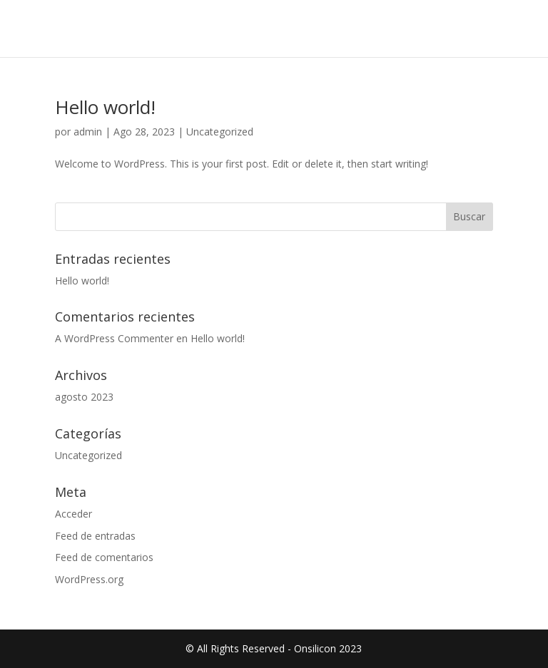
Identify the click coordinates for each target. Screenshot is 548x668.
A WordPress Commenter (114, 338)
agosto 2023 (84, 397)
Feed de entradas (95, 536)
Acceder (73, 513)
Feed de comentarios (104, 557)
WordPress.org (89, 579)
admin (87, 131)
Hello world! (105, 107)
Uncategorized (219, 131)
